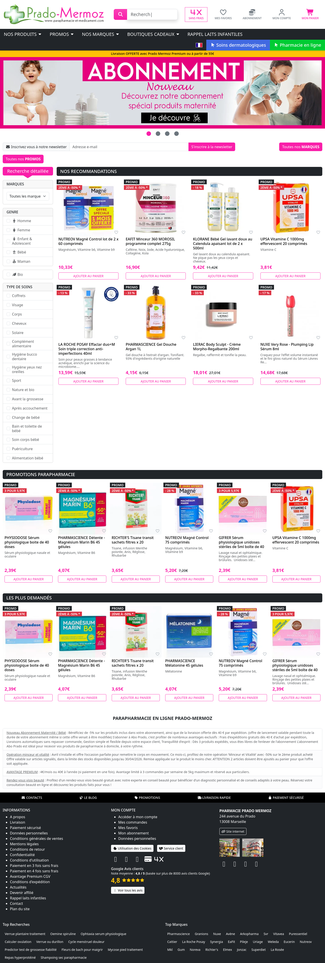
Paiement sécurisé (286, 797)
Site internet (232, 831)
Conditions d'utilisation (29, 860)
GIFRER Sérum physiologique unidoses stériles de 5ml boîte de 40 (241, 542)
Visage (17, 305)
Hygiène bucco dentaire (24, 356)
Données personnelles (29, 833)
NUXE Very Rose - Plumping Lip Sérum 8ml (287, 346)
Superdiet (258, 949)
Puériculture (22, 449)
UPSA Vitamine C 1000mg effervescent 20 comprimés (283, 241)
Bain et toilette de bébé (27, 428)
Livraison (17, 822)
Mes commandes (132, 822)
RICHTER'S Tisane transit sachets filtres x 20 (133, 540)
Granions (201, 934)
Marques (15, 184)
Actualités (18, 887)
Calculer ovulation (18, 942)
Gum (181, 949)
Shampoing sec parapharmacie (64, 957)
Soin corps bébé (25, 439)
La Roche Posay (193, 942)
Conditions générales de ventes (36, 838)
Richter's (211, 949)
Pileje (244, 942)
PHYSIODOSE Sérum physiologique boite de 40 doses (27, 542)
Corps (17, 314)
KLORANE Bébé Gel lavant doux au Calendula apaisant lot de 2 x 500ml (222, 244)
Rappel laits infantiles (215, 34)
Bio (17, 274)
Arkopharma (249, 934)
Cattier (172, 942)
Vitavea (278, 934)
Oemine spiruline (63, 934)
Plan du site (20, 908)
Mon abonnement (133, 833)
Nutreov (306, 942)
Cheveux (19, 323)
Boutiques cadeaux (153, 34)
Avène (230, 934)
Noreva (195, 949)
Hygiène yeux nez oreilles (27, 369)
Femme (21, 230)
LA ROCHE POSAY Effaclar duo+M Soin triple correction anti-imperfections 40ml (86, 349)
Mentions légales (24, 843)
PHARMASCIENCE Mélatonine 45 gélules (184, 663)
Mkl (170, 949)
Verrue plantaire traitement (25, 934)
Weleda (273, 942)
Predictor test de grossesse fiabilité (31, 949)
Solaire (17, 332)
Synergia (216, 942)
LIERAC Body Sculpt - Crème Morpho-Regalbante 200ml (217, 346)
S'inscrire (211, 147)
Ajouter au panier (88, 276)
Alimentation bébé (27, 458)
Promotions (147, 797)
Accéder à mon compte (137, 816)
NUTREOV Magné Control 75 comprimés (187, 540)
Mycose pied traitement (125, 949)
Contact (16, 903)
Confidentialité (22, 854)
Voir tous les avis (127, 890)
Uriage (258, 942)
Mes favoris (128, 827)
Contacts (31, 797)
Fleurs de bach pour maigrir (82, 949)
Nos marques (101, 34)
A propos (17, 816)
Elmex (227, 949)
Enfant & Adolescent (22, 241)
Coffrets (19, 295)
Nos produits (23, 34)
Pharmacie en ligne (297, 45)
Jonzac (241, 949)
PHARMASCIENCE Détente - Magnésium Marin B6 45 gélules (81, 542)
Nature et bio (23, 389)
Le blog (88, 797)
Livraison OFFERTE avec (162, 53)
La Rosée (277, 949)
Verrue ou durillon (49, 942)
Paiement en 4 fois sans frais (34, 871)
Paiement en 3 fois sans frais (34, 865)
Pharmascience (178, 934)
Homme (21, 221)
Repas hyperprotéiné (20, 957)
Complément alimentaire (23, 343)
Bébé (19, 252)
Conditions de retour (27, 849)
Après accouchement (29, 408)
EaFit (231, 942)
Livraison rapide (214, 797)
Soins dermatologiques (238, 45)
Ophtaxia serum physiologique (103, 934)
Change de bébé (26, 417)
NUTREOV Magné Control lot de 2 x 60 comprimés (88, 241)
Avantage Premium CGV (30, 876)
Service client (171, 848)
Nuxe (217, 934)
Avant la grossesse (27, 399)
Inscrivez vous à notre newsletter (36, 146)
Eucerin (289, 942)
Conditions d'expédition (30, 881)
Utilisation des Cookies (132, 848)
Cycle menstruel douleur (86, 942)
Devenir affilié (21, 892)
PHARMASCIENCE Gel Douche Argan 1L (151, 346)
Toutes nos (300, 146)
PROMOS (62, 34)
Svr (266, 934)
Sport (16, 380)
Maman (21, 261)
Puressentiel (298, 934)
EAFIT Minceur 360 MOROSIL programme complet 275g (150, 241)
